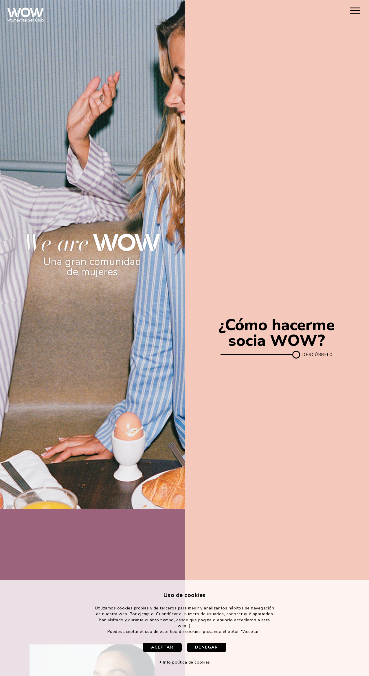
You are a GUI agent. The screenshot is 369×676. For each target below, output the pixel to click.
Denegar (206, 647)
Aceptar (162, 647)
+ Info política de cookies (184, 662)
